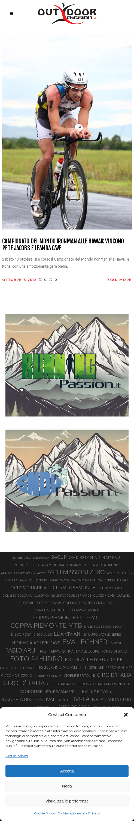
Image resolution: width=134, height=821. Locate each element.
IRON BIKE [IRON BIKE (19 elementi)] (64, 700)
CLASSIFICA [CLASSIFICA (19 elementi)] (41, 595)
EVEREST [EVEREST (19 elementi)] (115, 643)
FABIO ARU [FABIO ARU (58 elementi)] (20, 650)
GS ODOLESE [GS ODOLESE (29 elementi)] (30, 691)
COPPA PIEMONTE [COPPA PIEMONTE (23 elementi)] (86, 610)
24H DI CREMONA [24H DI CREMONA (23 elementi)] (83, 557)
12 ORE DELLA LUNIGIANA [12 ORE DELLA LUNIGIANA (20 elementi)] (31, 557)
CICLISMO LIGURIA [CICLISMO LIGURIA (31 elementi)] (28, 587)
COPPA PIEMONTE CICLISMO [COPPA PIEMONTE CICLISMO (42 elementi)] (66, 617)
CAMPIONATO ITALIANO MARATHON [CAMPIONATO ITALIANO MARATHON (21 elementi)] (75, 580)
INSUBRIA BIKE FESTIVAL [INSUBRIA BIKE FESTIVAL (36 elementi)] (28, 699)
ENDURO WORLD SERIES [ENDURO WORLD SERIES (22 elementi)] (102, 634)
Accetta (67, 771)
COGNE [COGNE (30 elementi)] (123, 595)
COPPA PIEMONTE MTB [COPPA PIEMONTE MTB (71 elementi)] (46, 625)
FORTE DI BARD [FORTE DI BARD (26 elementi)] (114, 651)
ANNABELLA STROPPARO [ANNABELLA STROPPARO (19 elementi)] (18, 573)
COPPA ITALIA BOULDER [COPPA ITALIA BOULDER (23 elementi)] (51, 610)
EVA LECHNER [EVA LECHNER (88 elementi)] (85, 641)
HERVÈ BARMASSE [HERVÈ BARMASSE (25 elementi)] (59, 692)
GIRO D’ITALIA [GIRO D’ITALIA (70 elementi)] (24, 682)
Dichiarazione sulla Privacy (79, 813)
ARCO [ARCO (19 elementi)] (41, 573)
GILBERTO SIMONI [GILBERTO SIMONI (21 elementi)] (48, 675)
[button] (126, 714)
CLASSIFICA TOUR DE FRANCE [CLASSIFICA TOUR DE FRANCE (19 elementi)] (71, 595)
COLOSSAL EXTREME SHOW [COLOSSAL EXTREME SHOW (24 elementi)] (38, 603)
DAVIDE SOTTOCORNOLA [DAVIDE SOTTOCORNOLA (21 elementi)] (103, 626)
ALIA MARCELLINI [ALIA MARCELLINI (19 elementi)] (78, 565)
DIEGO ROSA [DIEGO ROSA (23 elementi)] (21, 634)
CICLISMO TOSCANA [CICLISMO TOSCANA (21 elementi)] (17, 595)
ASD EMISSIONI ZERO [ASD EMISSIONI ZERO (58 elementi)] (76, 572)
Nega (67, 786)
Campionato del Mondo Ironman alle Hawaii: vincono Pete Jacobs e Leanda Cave (63, 245)
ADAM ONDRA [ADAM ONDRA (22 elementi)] (53, 565)
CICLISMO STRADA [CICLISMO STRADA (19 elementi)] (110, 588)
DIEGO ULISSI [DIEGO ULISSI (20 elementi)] (43, 634)
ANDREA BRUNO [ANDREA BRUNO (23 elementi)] (106, 565)
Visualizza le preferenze (67, 801)
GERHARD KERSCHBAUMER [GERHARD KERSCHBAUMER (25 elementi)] (111, 668)
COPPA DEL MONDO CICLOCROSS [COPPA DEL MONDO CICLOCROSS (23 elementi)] (89, 603)
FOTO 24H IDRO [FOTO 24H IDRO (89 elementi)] (36, 658)
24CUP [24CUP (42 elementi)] (59, 557)
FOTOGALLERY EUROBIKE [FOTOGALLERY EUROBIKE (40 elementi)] (94, 659)
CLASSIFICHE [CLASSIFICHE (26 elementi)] (103, 595)
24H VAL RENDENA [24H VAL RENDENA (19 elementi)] (26, 565)
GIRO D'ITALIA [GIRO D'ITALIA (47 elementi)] (114, 675)
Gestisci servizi (16, 756)
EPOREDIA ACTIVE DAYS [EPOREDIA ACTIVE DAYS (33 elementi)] (35, 642)
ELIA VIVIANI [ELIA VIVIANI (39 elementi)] (68, 633)
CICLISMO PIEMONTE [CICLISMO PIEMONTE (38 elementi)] (71, 587)
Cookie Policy (44, 813)
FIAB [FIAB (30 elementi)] (41, 651)
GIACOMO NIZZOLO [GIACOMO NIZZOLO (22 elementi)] (16, 675)
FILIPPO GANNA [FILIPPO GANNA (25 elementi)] (61, 651)
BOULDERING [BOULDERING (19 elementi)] (37, 580)
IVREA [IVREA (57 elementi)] (82, 698)
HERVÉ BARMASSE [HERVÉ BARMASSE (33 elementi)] (95, 691)
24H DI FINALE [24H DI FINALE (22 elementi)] (109, 557)
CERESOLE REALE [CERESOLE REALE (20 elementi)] (116, 580)
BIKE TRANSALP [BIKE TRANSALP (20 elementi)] (15, 580)
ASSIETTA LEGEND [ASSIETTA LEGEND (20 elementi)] (119, 573)
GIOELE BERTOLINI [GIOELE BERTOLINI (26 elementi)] (79, 675)
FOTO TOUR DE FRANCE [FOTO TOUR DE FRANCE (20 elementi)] (17, 667)
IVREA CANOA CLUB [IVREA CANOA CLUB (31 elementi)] (111, 699)
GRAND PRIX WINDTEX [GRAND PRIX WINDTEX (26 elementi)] (111, 684)
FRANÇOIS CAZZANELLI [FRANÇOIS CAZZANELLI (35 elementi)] (61, 667)
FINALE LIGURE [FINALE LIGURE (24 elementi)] (87, 651)
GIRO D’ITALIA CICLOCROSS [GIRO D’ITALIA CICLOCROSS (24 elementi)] (69, 684)
